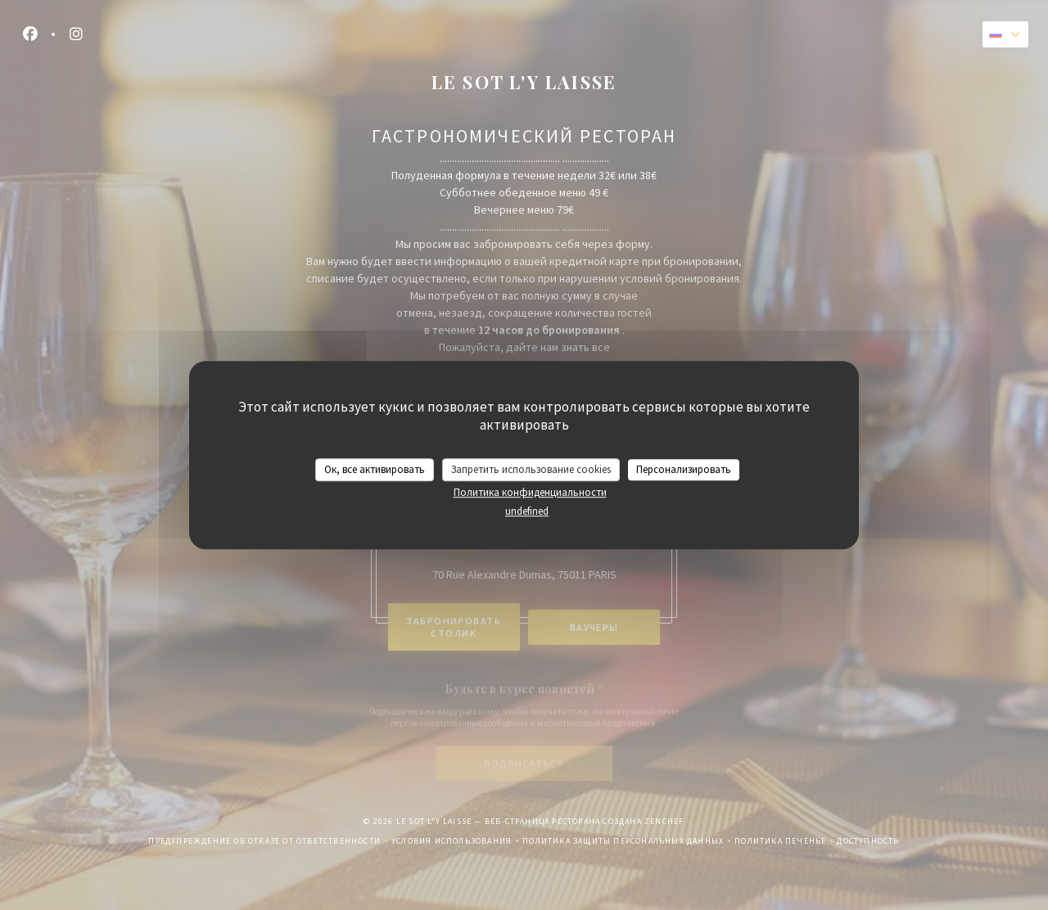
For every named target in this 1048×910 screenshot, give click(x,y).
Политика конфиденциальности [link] (530, 492)
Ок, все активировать (374, 469)
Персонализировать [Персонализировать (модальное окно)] (683, 469)
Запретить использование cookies (531, 469)
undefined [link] (527, 511)
